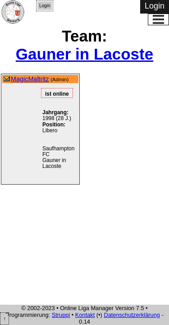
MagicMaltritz (30, 79)
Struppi (61, 314)
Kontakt (85, 314)
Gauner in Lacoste (84, 54)
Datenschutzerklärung (132, 314)
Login (44, 5)
